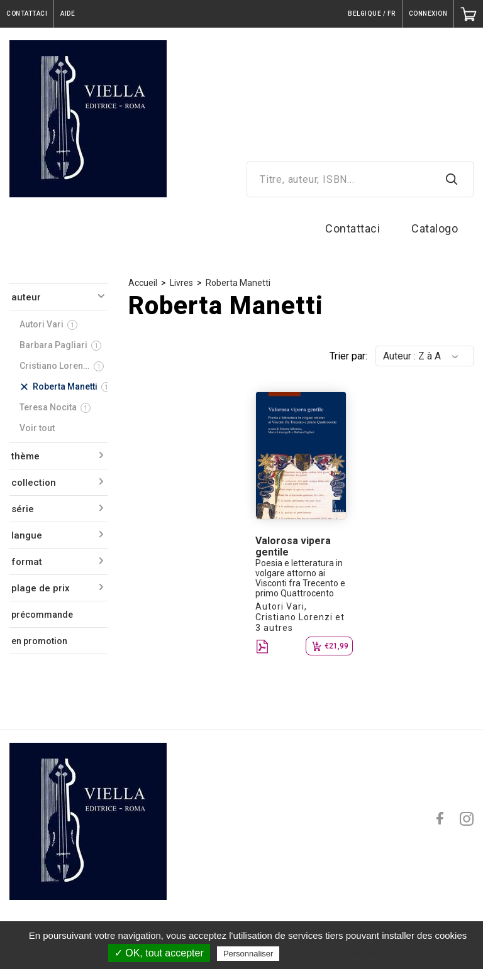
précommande (42, 615)
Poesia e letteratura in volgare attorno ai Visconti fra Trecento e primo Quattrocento (300, 578)
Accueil (142, 283)
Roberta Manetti (238, 283)
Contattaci (352, 228)
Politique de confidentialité (337, 953)
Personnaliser (248, 953)
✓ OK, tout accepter (159, 953)
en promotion (39, 641)
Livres (181, 283)
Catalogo (434, 228)
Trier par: (348, 356)
